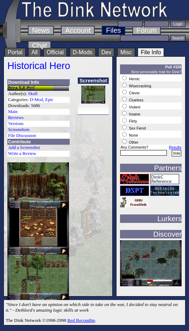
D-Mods (83, 52)
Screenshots (19, 129)
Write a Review (22, 153)
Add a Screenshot (24, 147)
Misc (126, 52)
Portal (15, 52)
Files (113, 30)
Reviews (16, 117)
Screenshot (93, 80)
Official (55, 52)
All (34, 52)
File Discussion (22, 135)
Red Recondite (81, 320)
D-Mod (36, 99)
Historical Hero (38, 65)
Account (77, 30)
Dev (106, 52)
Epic (49, 99)
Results (175, 147)
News (41, 30)
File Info (151, 52)
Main (13, 111)
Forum (147, 30)
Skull (33, 93)
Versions (16, 123)
